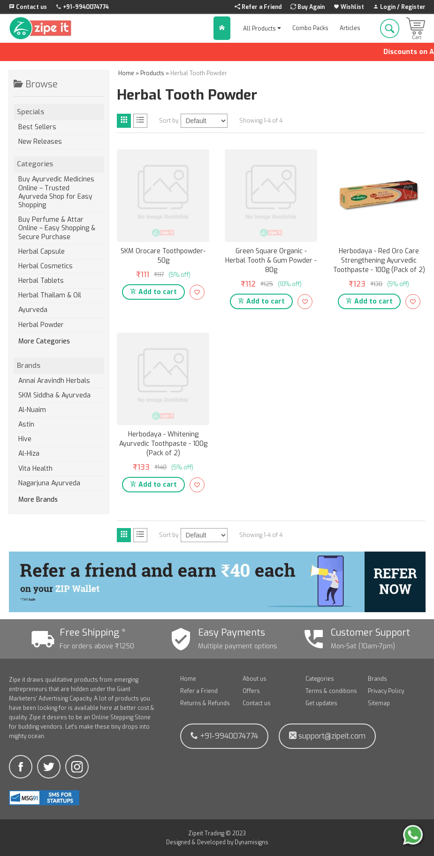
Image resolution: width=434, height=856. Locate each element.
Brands (377, 679)
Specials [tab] (58, 112)
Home (188, 679)
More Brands (38, 500)
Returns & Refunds (205, 703)
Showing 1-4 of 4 (260, 121)
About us (254, 679)
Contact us (257, 703)
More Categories (44, 341)
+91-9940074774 (224, 736)
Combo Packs (310, 28)
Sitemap (379, 703)
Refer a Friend (199, 691)
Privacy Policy (386, 691)
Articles (350, 28)
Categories (319, 679)
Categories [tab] (58, 164)
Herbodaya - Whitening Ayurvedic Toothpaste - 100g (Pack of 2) (163, 444)
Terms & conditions (331, 691)
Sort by (168, 121)
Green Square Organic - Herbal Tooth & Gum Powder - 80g (271, 260)
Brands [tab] (58, 365)
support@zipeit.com (327, 736)
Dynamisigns (251, 842)
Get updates (321, 703)
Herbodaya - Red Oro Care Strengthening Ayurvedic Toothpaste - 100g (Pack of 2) (379, 260)
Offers (251, 691)
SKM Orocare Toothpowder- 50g (163, 256)
